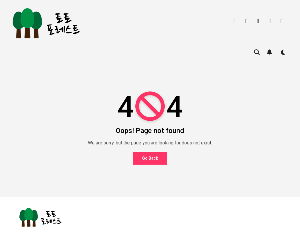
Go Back (150, 158)
